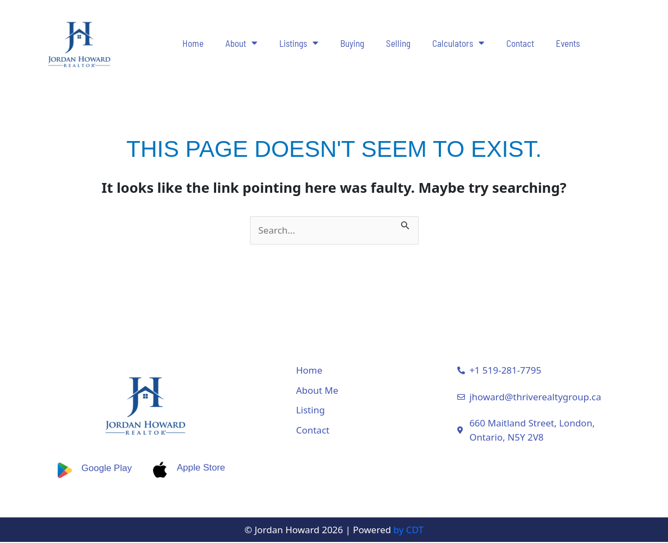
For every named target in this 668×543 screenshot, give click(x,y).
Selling (398, 43)
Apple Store (203, 467)
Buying (352, 43)
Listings (298, 43)
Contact (520, 43)
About (241, 43)
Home (193, 43)
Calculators (458, 43)
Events (568, 43)
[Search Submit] (405, 223)
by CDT (409, 530)
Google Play (105, 467)
